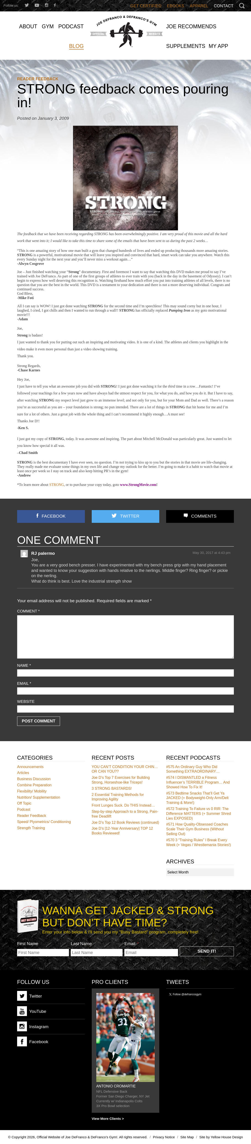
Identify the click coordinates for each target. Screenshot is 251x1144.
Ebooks (175, 6)
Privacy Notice (164, 1137)
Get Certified (145, 6)
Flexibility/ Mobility (32, 791)
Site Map (187, 1137)
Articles (23, 773)
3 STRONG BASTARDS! (112, 788)
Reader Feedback (37, 79)
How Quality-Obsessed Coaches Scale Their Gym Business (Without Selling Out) (197, 829)
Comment (28, 611)
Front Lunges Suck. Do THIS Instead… (123, 805)
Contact (223, 6)
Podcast (23, 809)
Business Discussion (34, 779)
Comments (204, 516)
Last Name (81, 943)
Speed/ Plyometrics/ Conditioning (44, 822)
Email (24, 683)
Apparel (199, 6)
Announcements (30, 767)
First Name (27, 943)
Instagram (32, 1026)
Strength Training (31, 828)
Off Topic (24, 803)
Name (24, 665)
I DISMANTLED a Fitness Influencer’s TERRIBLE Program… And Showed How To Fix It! (198, 782)
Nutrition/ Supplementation (38, 797)
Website (26, 701)
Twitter (129, 516)
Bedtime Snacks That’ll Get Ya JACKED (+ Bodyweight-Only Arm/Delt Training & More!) (197, 798)
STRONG (56, 485)
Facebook (54, 516)
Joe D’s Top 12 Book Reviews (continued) (125, 822)
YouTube (31, 1011)
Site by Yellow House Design (221, 1137)
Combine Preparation (34, 785)
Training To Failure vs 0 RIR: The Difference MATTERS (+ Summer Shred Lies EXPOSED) (198, 813)
